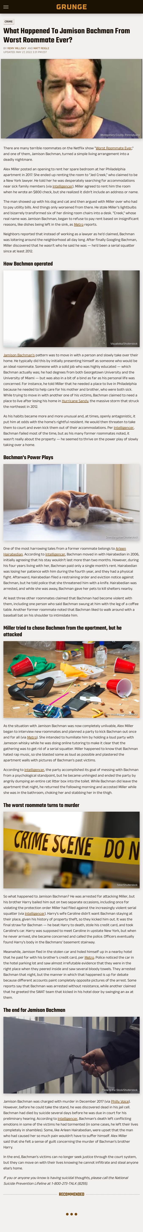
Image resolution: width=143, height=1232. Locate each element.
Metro (78, 224)
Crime (9, 21)
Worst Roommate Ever (114, 148)
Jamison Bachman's (19, 355)
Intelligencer (62, 186)
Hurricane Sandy (75, 401)
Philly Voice (120, 1101)
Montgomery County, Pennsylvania (120, 135)
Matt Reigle (41, 48)
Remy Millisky (16, 48)
